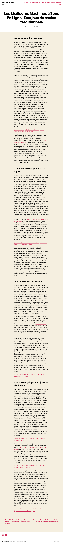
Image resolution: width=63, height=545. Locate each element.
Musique (26, 2)
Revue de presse (36, 2)
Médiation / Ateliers (56, 2)
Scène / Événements (45, 2)
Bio (30, 2)
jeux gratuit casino (40, 324)
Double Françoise (8, 2)
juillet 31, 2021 (35, 26)
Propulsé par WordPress (22, 541)
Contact (59, 4)
